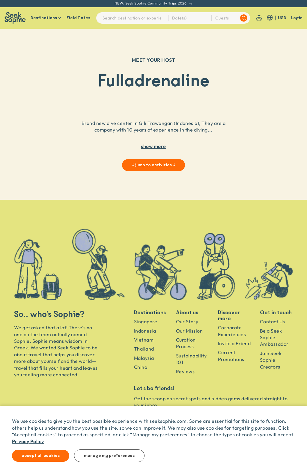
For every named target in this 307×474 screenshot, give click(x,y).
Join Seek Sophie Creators (271, 360)
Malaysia (144, 358)
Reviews (185, 371)
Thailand (144, 348)
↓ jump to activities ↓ (153, 165)
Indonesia (145, 330)
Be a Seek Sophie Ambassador (274, 337)
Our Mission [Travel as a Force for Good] (189, 330)
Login (297, 18)
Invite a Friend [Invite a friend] (234, 343)
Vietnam (144, 339)
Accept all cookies (41, 456)
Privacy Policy (28, 441)
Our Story (187, 321)
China (140, 367)
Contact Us (272, 321)
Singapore (145, 321)
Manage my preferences (109, 456)
